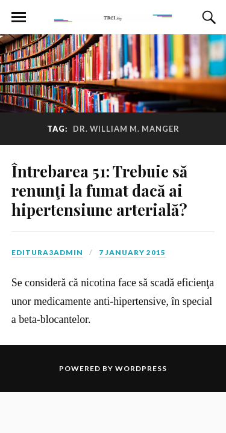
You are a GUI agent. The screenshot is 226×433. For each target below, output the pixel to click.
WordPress (141, 368)
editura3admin (47, 252)
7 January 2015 (132, 252)
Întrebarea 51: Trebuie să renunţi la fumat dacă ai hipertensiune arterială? (99, 190)
